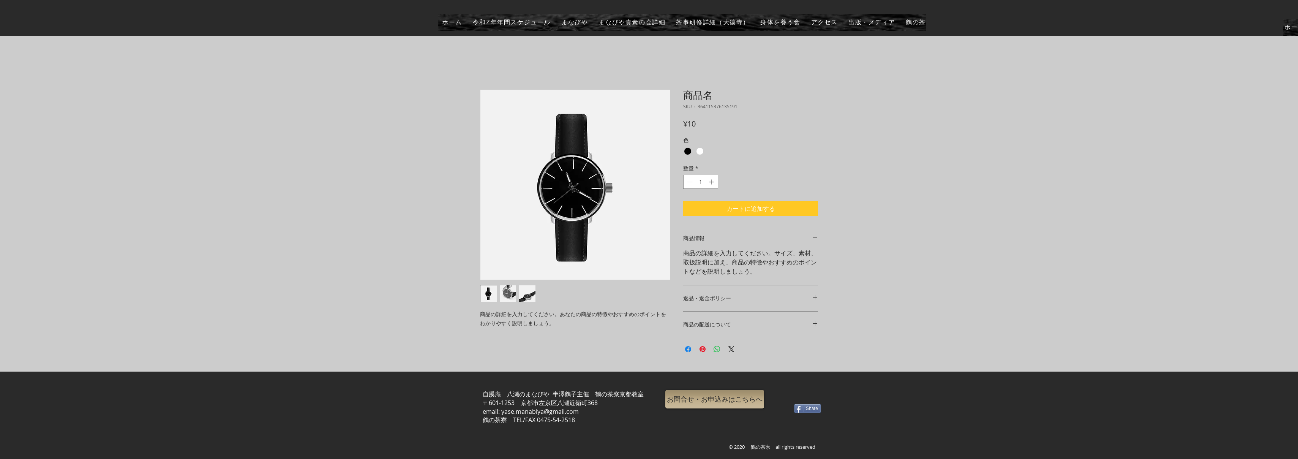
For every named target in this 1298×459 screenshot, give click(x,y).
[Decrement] (689, 181)
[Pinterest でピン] (702, 349)
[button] (714, 399)
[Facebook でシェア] (688, 349)
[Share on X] (731, 349)
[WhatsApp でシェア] (717, 349)
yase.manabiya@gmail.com (540, 411)
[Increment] (712, 181)
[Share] (807, 408)
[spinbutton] (700, 181)
